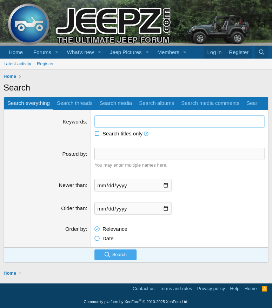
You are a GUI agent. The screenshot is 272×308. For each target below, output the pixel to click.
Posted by (74, 154)
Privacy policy (211, 288)
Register (45, 63)
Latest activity (17, 63)
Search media (116, 103)
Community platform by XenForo (136, 302)
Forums (42, 52)
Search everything (28, 103)
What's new (80, 52)
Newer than (72, 185)
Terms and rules (176, 288)
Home (16, 52)
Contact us (143, 288)
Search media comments (210, 103)
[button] (57, 52)
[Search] (261, 52)
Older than (73, 208)
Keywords (74, 122)
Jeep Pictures (126, 52)
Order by (75, 229)
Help (235, 288)
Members (168, 52)
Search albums (156, 103)
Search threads (75, 103)
